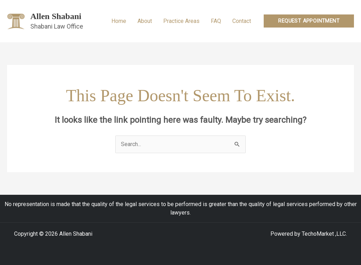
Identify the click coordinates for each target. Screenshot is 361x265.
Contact (241, 21)
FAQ (216, 21)
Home (118, 21)
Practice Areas (181, 21)
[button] (309, 21)
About (144, 21)
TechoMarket (318, 233)
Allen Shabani (55, 16)
